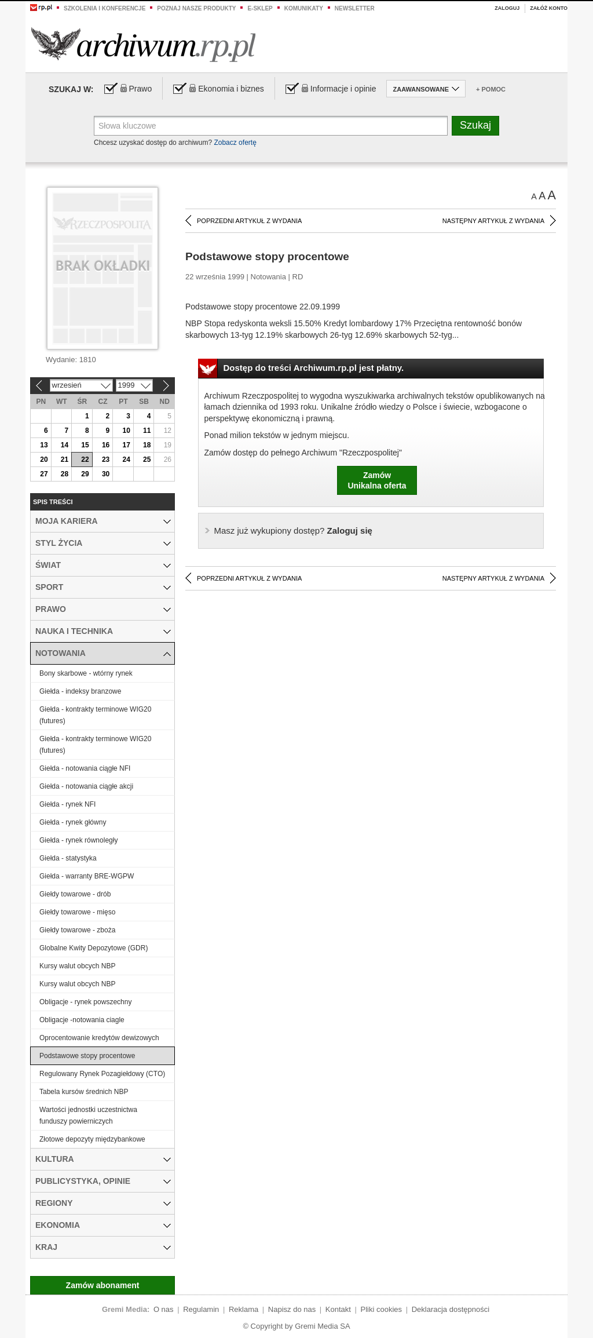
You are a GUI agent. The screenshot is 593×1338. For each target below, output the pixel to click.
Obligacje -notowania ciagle (82, 1020)
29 (85, 474)
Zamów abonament (103, 1285)
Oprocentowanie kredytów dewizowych (99, 1038)
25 (147, 459)
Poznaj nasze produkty (196, 8)
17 (126, 445)
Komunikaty (303, 8)
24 (126, 459)
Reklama (243, 1309)
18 (147, 445)
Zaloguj (507, 8)
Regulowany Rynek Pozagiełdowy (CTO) (102, 1074)
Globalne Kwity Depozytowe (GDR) (93, 948)
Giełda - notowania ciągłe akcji (86, 786)
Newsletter (355, 8)
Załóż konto (549, 8)
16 (105, 445)
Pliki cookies (381, 1309)
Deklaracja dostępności (450, 1309)
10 (126, 430)
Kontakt (338, 1309)
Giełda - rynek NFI (67, 804)
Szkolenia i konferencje (104, 8)
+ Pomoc (491, 89)
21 (64, 459)
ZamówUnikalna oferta (376, 480)
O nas (163, 1309)
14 (64, 445)
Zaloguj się (293, 530)
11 (147, 430)
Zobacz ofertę (235, 142)
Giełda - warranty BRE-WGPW (86, 876)
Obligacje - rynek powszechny (85, 1002)
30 (105, 474)
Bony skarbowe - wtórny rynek (86, 673)
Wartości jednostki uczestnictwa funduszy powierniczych (88, 1115)
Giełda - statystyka (68, 858)
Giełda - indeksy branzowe (80, 691)
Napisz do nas (292, 1309)
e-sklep (259, 8)
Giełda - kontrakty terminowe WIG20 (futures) (95, 715)
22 (85, 459)
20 (43, 459)
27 (43, 474)
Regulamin (201, 1309)
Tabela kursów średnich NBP (83, 1092)
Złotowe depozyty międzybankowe (92, 1139)
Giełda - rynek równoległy (78, 840)
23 (105, 459)
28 (64, 474)
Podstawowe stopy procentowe (87, 1056)
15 (85, 445)
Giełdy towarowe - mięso (77, 912)
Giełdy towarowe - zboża (77, 930)
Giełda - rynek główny (72, 822)
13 (43, 445)
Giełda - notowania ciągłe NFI (84, 768)
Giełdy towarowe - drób (75, 894)
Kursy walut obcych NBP (77, 966)
